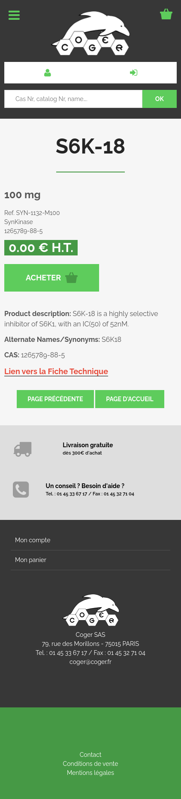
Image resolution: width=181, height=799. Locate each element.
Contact (91, 754)
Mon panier (30, 559)
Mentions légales (90, 772)
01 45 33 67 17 (68, 652)
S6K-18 (91, 146)
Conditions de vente (90, 763)
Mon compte (32, 540)
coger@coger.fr (90, 661)
